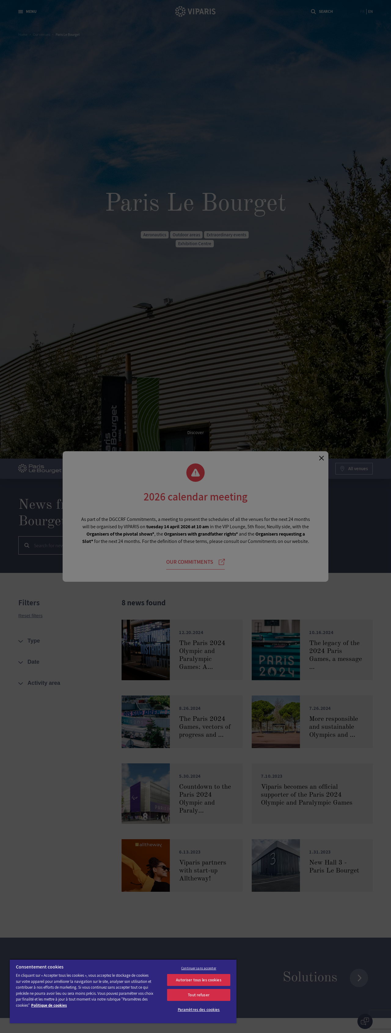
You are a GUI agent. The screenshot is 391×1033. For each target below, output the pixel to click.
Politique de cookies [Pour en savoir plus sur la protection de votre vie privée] (49, 1005)
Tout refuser (199, 995)
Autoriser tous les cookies (198, 980)
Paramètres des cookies (199, 1009)
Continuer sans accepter (198, 968)
